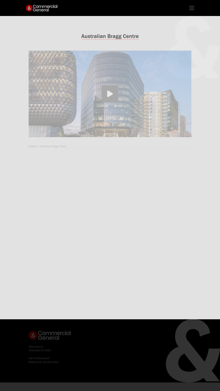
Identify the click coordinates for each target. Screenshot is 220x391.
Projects (33, 148)
